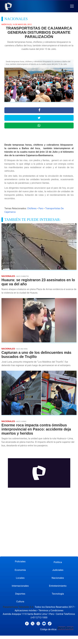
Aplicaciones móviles (26, 610)
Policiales (20, 561)
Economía (20, 569)
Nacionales (58, 577)
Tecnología (58, 593)
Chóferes (31, 208)
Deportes (20, 593)
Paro (40, 208)
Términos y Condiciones (50, 610)
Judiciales (57, 569)
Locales (20, 577)
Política (58, 562)
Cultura (20, 601)
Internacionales (20, 585)
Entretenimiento (57, 585)
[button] (72, 6)
